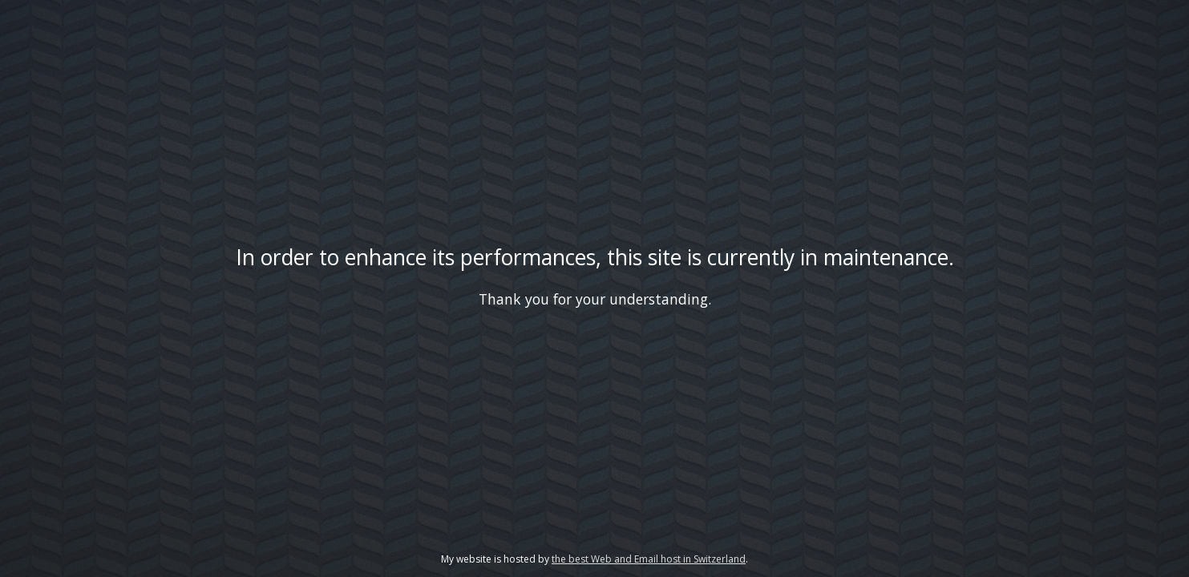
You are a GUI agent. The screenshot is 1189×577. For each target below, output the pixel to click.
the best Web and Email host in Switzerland (649, 559)
